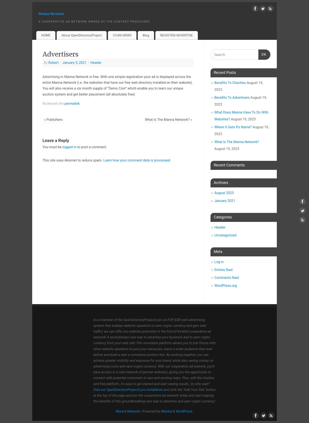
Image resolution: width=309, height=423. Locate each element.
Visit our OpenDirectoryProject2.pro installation (128, 390)
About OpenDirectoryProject (82, 35)
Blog (145, 35)
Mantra (166, 411)
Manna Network (51, 14)
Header (95, 63)
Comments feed (226, 278)
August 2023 (224, 193)
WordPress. (184, 411)
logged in (69, 147)
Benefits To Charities (230, 83)
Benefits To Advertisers (232, 98)
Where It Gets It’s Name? (233, 127)
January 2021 (224, 201)
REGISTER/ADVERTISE (176, 35)
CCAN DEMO (122, 35)
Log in (219, 262)
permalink (72, 104)
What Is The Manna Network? (168, 120)
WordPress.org (225, 286)
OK (262, 54)
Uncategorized (225, 235)
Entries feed (223, 270)
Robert (53, 63)
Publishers (53, 120)
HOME (45, 35)
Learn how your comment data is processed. (137, 160)
